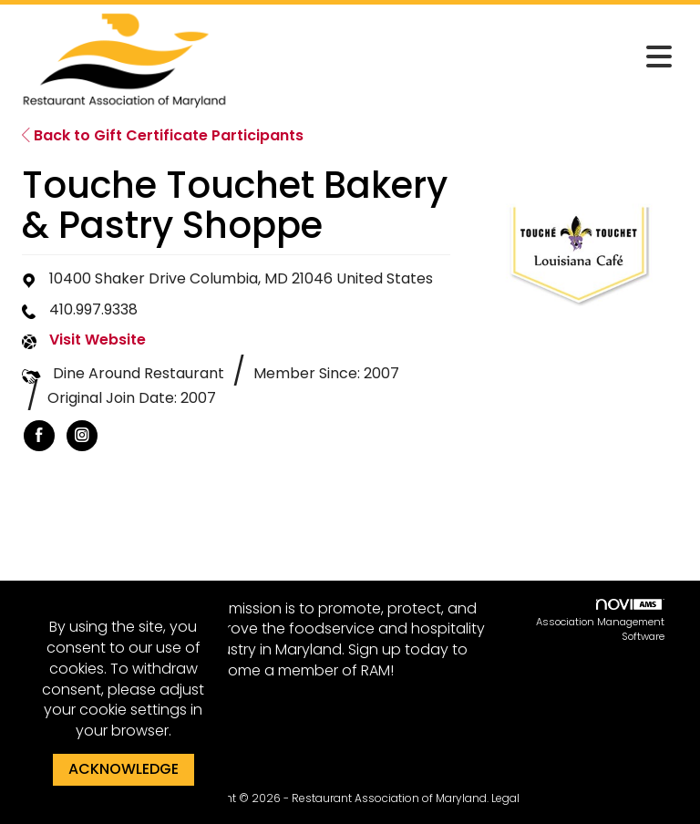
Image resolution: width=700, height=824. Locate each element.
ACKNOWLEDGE (123, 768)
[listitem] (39, 435)
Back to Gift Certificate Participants (163, 135)
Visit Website (97, 340)
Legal (505, 798)
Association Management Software (600, 621)
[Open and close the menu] (458, 57)
